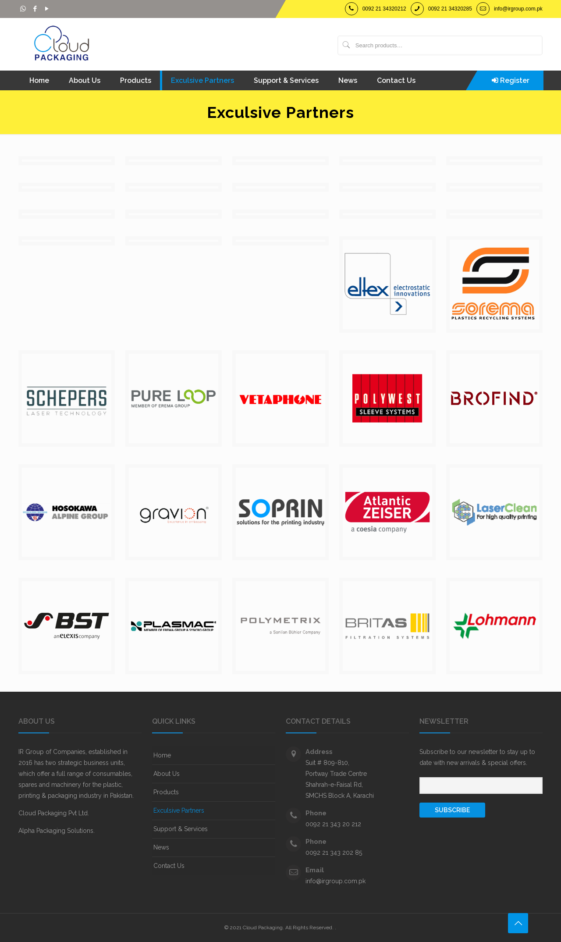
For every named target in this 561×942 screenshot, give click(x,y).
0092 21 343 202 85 (333, 852)
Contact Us (169, 865)
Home (162, 755)
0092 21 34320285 (450, 9)
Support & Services (180, 828)
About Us (166, 773)
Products (166, 792)
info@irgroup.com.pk (518, 9)
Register (514, 80)
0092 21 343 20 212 (333, 824)
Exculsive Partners (178, 810)
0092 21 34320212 (384, 9)
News (161, 847)
